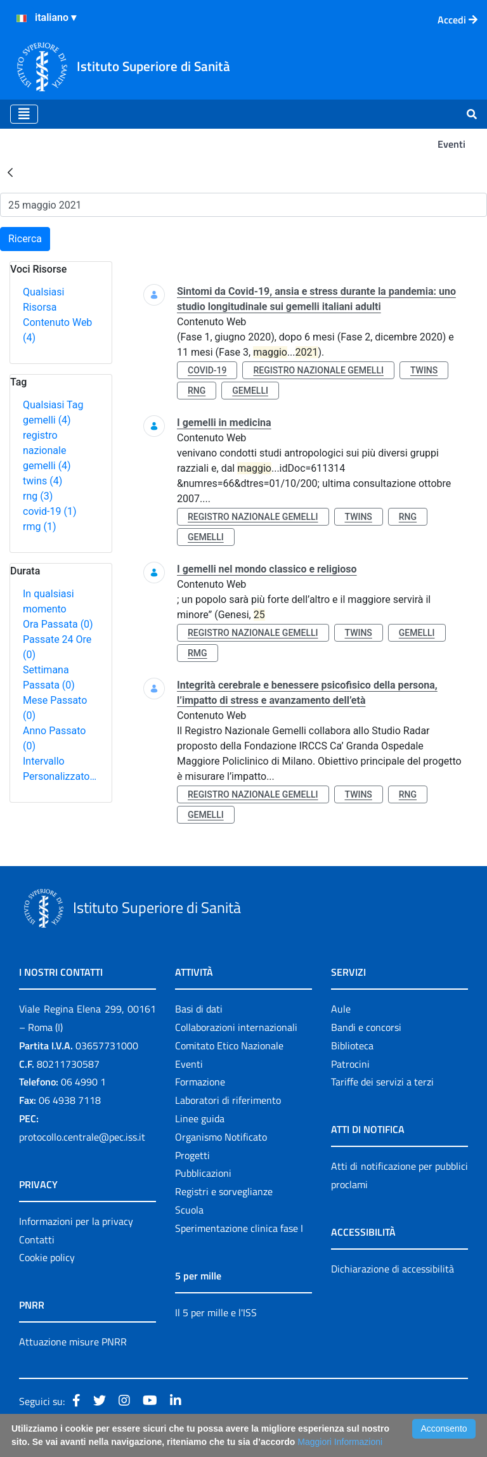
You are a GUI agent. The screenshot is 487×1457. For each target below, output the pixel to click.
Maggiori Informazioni (339, 1442)
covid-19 (49, 511)
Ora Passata (58, 624)
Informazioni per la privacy (76, 1221)
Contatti (37, 1239)
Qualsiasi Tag (53, 405)
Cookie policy (47, 1257)
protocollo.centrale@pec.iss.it (82, 1136)
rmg (39, 527)
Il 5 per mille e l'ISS (216, 1312)
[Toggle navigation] (24, 114)
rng (38, 496)
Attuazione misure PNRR (73, 1341)
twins (42, 481)
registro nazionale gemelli (47, 450)
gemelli (47, 420)
